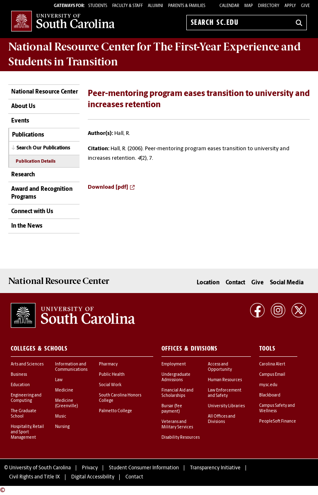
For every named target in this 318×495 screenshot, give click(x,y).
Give (305, 6)
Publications (28, 135)
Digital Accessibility (92, 477)
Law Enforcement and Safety (224, 393)
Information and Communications (71, 367)
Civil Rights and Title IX (34, 477)
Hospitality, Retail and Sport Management (27, 432)
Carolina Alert (272, 364)
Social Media (287, 283)
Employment (173, 364)
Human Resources (225, 380)
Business (19, 374)
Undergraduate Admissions (175, 377)
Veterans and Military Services (177, 425)
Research (23, 175)
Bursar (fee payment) (171, 409)
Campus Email (272, 374)
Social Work (110, 385)
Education (20, 385)
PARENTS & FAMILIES (186, 6)
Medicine (64, 390)
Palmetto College (115, 411)
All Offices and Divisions (221, 419)
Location (208, 283)
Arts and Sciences (27, 364)
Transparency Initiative (215, 468)
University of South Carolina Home (63, 21)
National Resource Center (44, 92)
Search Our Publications (43, 148)
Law (59, 380)
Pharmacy (108, 364)
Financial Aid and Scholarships (177, 393)
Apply (290, 6)
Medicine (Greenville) (66, 403)
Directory (268, 6)
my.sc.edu (268, 385)
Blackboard (269, 395)
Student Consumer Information (144, 468)
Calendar (229, 6)
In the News (26, 226)
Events (20, 121)
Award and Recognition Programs (41, 193)
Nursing (62, 427)
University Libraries (226, 406)
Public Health (112, 374)
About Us (23, 106)
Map (248, 6)
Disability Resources (180, 437)
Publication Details (35, 161)
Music (60, 416)
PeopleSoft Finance (277, 421)
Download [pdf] (108, 187)
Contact (235, 283)
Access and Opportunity (220, 367)
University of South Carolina (40, 468)
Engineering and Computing (26, 398)
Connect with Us (32, 212)
